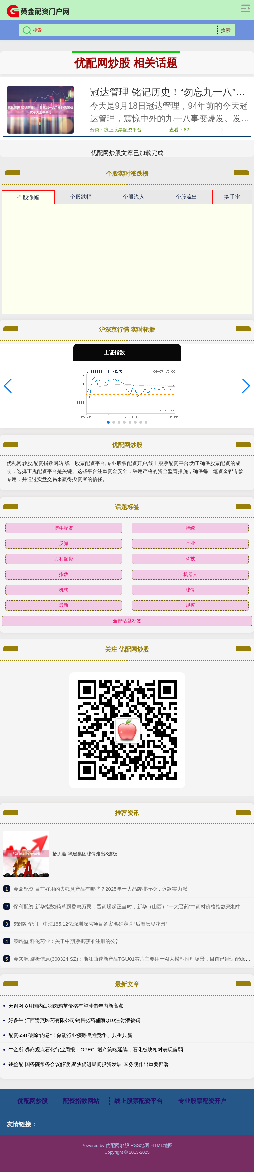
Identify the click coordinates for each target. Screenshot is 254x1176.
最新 (63, 608)
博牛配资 (63, 531)
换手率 (232, 200)
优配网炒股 (32, 1104)
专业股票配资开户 (202, 1104)
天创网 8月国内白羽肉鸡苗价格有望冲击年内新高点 (65, 1009)
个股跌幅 (81, 200)
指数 (63, 577)
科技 (190, 562)
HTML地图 (162, 1149)
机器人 (190, 577)
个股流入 (133, 200)
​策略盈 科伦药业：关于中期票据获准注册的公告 (66, 945)
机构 (63, 593)
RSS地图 (139, 1149)
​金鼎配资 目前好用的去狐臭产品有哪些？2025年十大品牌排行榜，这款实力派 (100, 892)
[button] (7, 389)
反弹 (63, 546)
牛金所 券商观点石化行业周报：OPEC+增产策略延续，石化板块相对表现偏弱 (95, 1053)
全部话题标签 (127, 624)
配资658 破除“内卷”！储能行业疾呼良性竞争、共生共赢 (70, 1038)
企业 (190, 546)
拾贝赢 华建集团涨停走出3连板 (84, 857)
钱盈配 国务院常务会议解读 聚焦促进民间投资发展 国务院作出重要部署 (88, 1067)
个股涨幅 (28, 201)
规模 (190, 608)
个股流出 (186, 200)
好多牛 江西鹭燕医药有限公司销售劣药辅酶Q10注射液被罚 (74, 1024)
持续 (190, 531)
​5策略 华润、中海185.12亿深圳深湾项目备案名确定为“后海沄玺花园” (90, 927)
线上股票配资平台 (138, 1104)
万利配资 (63, 562)
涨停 (190, 593)
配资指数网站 (81, 1104)
